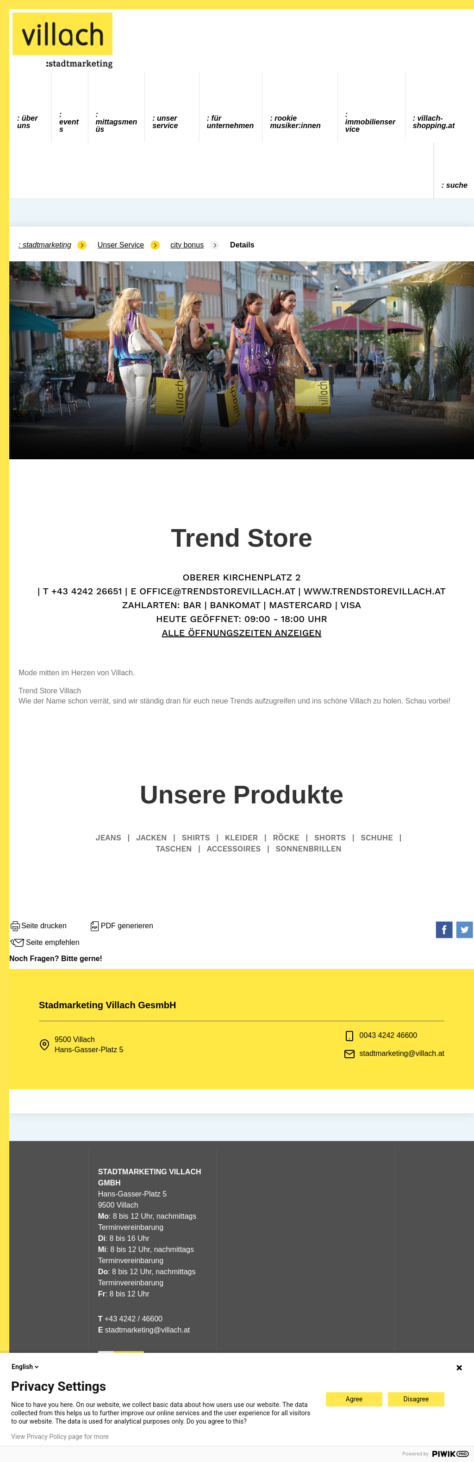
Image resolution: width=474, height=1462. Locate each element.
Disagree (416, 1399)
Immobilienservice (370, 125)
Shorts (330, 837)
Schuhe (377, 837)
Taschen (174, 848)
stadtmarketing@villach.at (402, 1053)
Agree (354, 1399)
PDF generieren (121, 926)
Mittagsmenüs (116, 125)
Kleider (241, 837)
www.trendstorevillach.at (375, 591)
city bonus (187, 245)
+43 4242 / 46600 (130, 1319)
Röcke (286, 837)
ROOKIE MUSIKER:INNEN (295, 122)
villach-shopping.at (434, 122)
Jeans (108, 837)
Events (69, 125)
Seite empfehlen (44, 943)
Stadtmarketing (47, 245)
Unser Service (165, 122)
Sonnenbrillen (309, 848)
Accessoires (234, 848)
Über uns (27, 122)
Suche (457, 185)
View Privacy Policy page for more (60, 1436)
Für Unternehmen (230, 122)
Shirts (196, 837)
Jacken (151, 837)
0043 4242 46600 (389, 1035)
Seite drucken (38, 926)
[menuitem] (31, 107)
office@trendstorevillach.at (217, 591)
